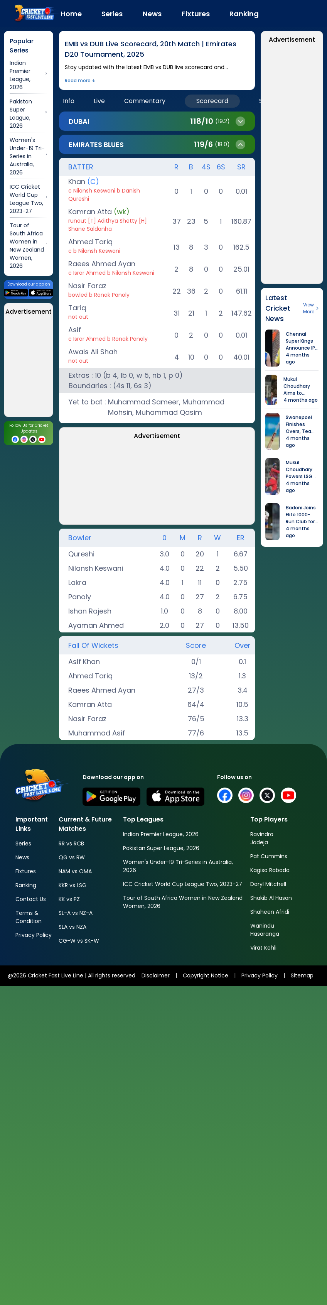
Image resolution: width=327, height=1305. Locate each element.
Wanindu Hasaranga (264, 930)
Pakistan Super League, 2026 (161, 848)
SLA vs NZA (72, 927)
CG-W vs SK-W (79, 941)
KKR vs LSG (72, 885)
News (22, 857)
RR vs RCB (71, 843)
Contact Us (30, 899)
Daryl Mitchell (268, 884)
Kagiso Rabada (270, 870)
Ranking (25, 885)
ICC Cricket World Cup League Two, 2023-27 (182, 884)
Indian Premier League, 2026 (161, 834)
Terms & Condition (28, 917)
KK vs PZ (69, 899)
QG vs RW (72, 857)
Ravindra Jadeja (261, 838)
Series (23, 843)
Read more (78, 80)
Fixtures (25, 871)
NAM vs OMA (75, 871)
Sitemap (302, 975)
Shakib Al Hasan (271, 898)
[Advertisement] (104, 483)
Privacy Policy (33, 935)
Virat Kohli (263, 948)
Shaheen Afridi (269, 912)
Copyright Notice (205, 975)
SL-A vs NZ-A (76, 913)
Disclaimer (156, 975)
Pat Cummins (268, 856)
